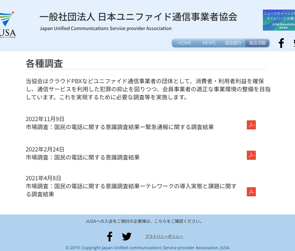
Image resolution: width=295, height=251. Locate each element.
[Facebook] (281, 43)
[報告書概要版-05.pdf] (251, 192)
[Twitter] (126, 236)
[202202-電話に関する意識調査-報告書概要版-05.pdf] (251, 125)
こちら (160, 221)
